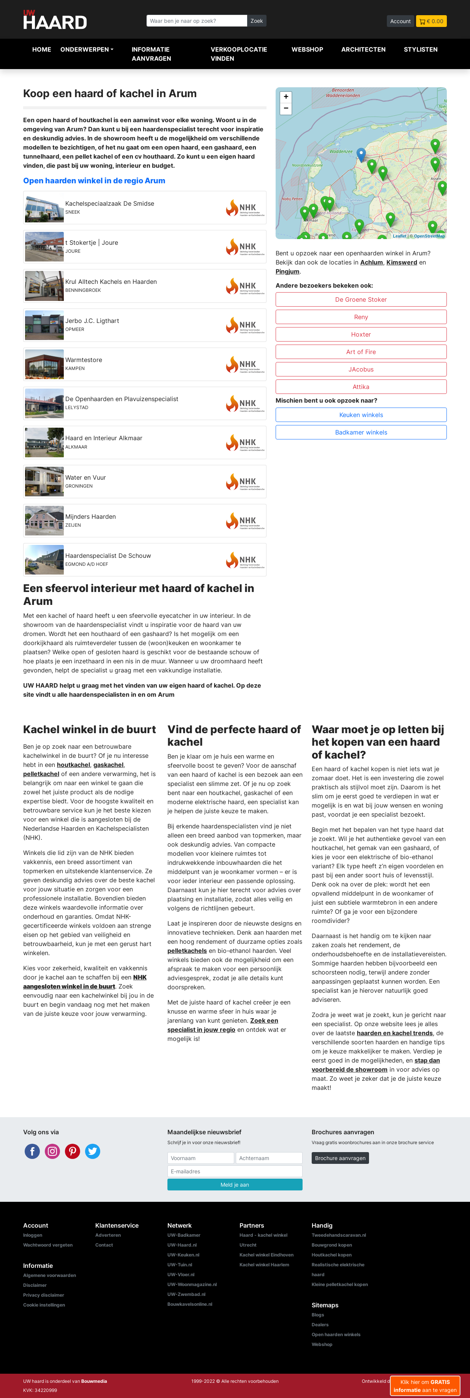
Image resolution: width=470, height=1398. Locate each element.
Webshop (307, 49)
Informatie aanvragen (151, 54)
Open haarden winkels (336, 1334)
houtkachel (73, 764)
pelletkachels (187, 950)
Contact (104, 1245)
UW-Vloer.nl (180, 1274)
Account (400, 21)
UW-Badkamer (183, 1235)
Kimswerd (401, 262)
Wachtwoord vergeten (48, 1245)
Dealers (320, 1324)
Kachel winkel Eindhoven (266, 1255)
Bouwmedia (94, 1381)
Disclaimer (35, 1285)
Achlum (371, 262)
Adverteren (108, 1235)
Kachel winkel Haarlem (264, 1264)
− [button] (286, 109)
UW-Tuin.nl (179, 1264)
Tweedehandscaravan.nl (339, 1235)
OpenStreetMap (429, 236)
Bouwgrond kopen (332, 1245)
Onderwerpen (84, 49)
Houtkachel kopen (332, 1255)
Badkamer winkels (361, 432)
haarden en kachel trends (395, 1033)
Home (41, 49)
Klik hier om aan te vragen (425, 1386)
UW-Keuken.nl (183, 1255)
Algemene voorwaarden (49, 1275)
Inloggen (32, 1235)
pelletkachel (41, 774)
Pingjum (288, 271)
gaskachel (108, 764)
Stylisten (421, 49)
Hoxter (361, 334)
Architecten (363, 49)
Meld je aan (235, 1184)
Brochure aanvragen (340, 1158)
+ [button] (286, 97)
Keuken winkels (361, 415)
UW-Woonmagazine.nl (192, 1284)
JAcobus (361, 369)
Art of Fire (361, 352)
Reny (361, 317)
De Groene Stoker (361, 299)
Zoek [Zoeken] (257, 20)
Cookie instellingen (44, 1305)
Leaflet (399, 236)
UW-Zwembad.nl (186, 1294)
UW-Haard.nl (182, 1245)
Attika (361, 386)
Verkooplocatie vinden (239, 54)
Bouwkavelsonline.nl (189, 1304)
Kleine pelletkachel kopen (340, 1284)
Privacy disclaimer (43, 1295)
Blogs (318, 1315)
